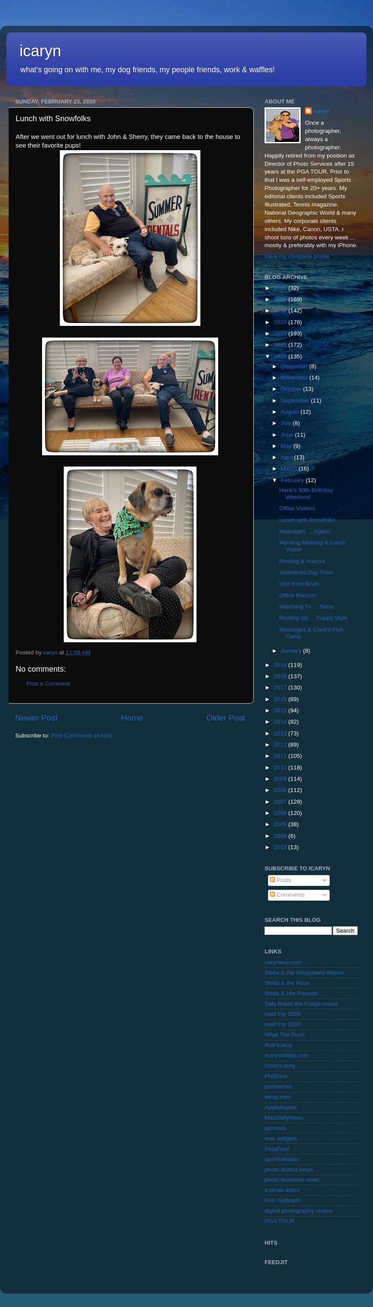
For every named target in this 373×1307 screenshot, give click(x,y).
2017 (281, 687)
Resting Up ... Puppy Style (313, 618)
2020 (281, 356)
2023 (281, 322)
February (293, 480)
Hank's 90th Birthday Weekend (306, 493)
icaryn (40, 51)
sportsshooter (282, 1159)
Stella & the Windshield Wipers (305, 972)
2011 (281, 756)
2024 (281, 310)
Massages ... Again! (304, 531)
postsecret (278, 1086)
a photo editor (283, 1190)
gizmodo (276, 1128)
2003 (281, 847)
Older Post (225, 717)
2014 (281, 721)
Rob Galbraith (283, 1200)
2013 (281, 733)
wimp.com (278, 1097)
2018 (281, 676)
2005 (281, 824)
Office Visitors (297, 508)
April (287, 457)
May (287, 446)
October (292, 389)
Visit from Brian (299, 583)
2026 (281, 288)
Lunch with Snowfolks (307, 520)
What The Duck (285, 1034)
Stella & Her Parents (291, 993)
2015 (281, 710)
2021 (281, 344)
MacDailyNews (284, 1117)
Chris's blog (280, 1065)
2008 (281, 790)
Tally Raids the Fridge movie (301, 1004)
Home (132, 717)
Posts (280, 880)
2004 (281, 836)
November (295, 377)
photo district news (289, 1169)
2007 (281, 801)
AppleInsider (281, 1107)
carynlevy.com (283, 962)
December (295, 366)
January (292, 650)
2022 (281, 333)
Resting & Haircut (302, 561)
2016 (281, 699)
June (288, 434)
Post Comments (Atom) (81, 735)
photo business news (292, 1179)
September (296, 400)
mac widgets (281, 1138)
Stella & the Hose (287, 983)
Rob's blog (278, 1045)
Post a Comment (48, 683)
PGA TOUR (279, 1221)
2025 (281, 299)
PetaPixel (277, 1149)
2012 (281, 744)
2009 (281, 779)
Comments (287, 895)
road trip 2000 (283, 1024)
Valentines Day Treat (306, 572)
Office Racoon (297, 595)
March (289, 468)
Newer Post (36, 717)
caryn (321, 111)
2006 (281, 813)
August (291, 412)
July (287, 423)
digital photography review (299, 1210)
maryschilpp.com (286, 1055)
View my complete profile (297, 256)
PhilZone (276, 1076)
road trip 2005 (283, 1014)
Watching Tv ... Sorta (306, 606)
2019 (281, 665)
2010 (281, 767)
